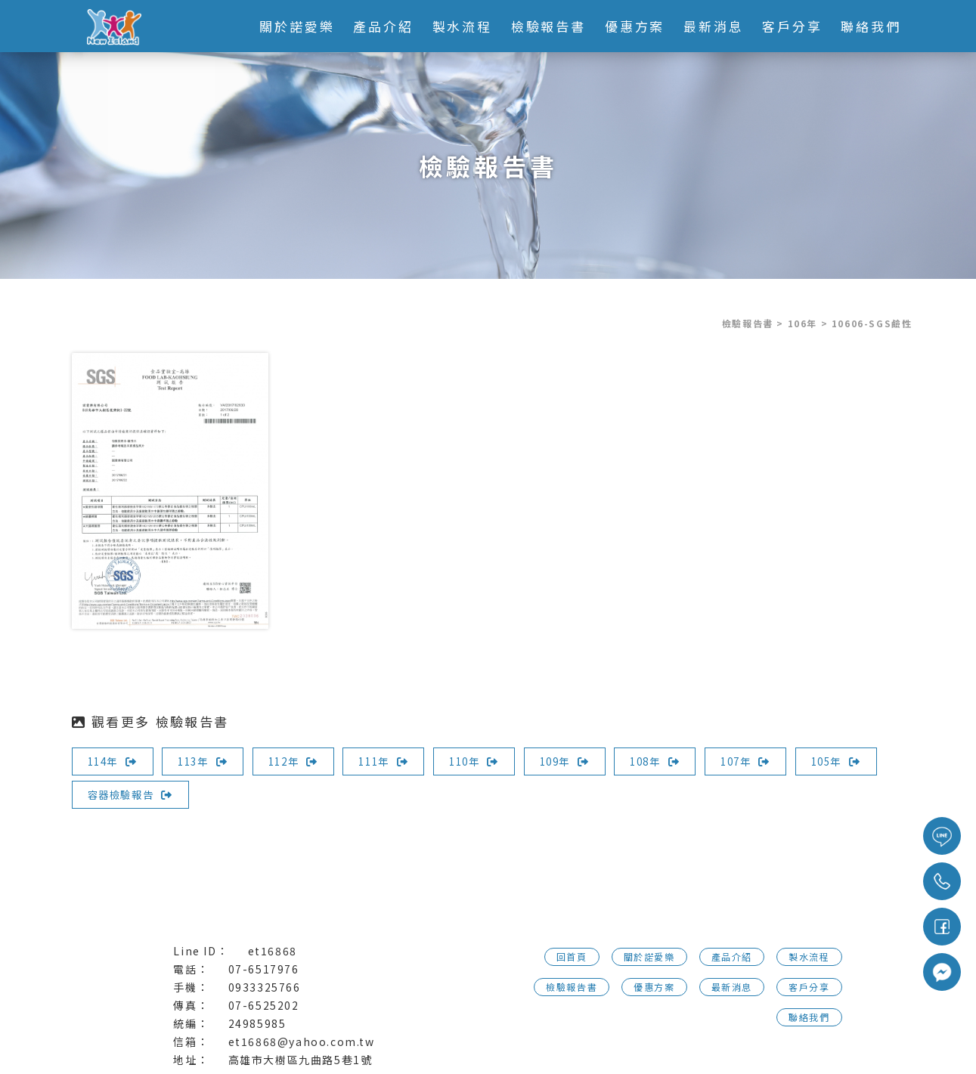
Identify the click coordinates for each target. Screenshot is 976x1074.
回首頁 (571, 956)
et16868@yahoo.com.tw (301, 1041)
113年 (207, 761)
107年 (768, 761)
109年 (581, 761)
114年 (114, 761)
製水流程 (462, 26)
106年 (802, 323)
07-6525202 (263, 1005)
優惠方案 (634, 26)
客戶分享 (791, 26)
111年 (393, 761)
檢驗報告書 (547, 26)
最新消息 (713, 26)
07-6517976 (263, 969)
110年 (487, 761)
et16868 (272, 950)
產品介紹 (382, 26)
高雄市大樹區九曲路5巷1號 (300, 1059)
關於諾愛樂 (296, 26)
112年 (300, 761)
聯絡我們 (870, 26)
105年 (114, 794)
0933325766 (264, 987)
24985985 (257, 1023)
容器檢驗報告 (226, 794)
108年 (674, 761)
